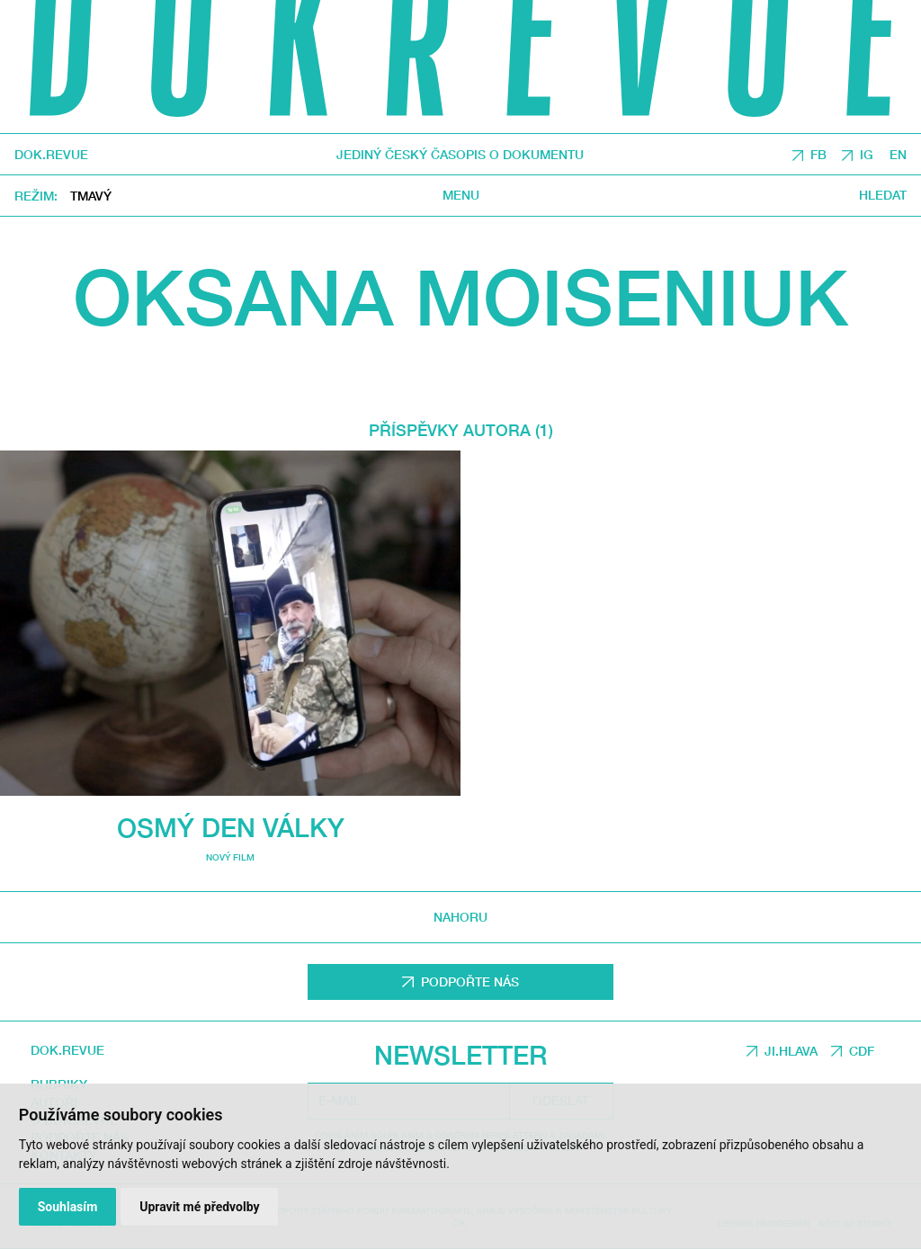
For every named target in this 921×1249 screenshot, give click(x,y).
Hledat (883, 195)
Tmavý (91, 195)
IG (866, 154)
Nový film (230, 857)
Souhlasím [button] (68, 1207)
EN (898, 154)
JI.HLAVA (791, 1050)
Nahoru (460, 916)
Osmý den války (230, 827)
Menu (461, 195)
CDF (861, 1050)
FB (818, 154)
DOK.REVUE (51, 154)
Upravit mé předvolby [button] (199, 1207)
